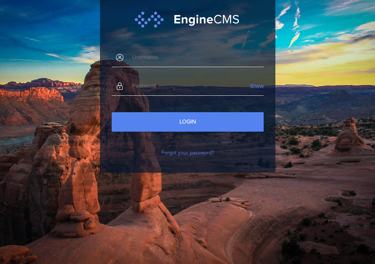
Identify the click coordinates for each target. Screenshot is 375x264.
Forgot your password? (187, 153)
